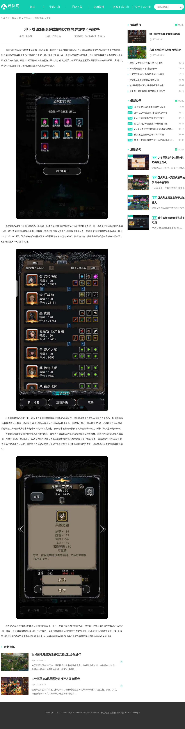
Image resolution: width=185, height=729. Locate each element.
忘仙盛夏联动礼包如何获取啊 (165, 49)
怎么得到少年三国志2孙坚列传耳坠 (150, 124)
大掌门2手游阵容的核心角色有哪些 (146, 63)
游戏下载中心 (121, 6)
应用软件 (98, 6)
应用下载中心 (143, 6)
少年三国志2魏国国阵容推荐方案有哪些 (56, 678)
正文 (48, 18)
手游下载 (76, 6)
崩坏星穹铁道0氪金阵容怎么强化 (149, 107)
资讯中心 (54, 6)
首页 (32, 6)
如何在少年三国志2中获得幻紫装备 (150, 113)
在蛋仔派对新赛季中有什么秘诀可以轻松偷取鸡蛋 (156, 140)
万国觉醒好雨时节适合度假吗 (143, 68)
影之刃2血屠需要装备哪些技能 (144, 80)
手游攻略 (39, 18)
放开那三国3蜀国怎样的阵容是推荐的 (147, 91)
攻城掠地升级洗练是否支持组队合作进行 (56, 654)
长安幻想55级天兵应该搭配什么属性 (147, 74)
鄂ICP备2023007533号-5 (128, 712)
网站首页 (16, 18)
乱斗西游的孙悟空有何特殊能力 (149, 118)
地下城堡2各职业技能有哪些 (164, 34)
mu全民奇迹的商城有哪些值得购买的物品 (154, 129)
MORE (181, 25)
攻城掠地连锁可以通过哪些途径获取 (147, 85)
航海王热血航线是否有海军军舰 (149, 135)
